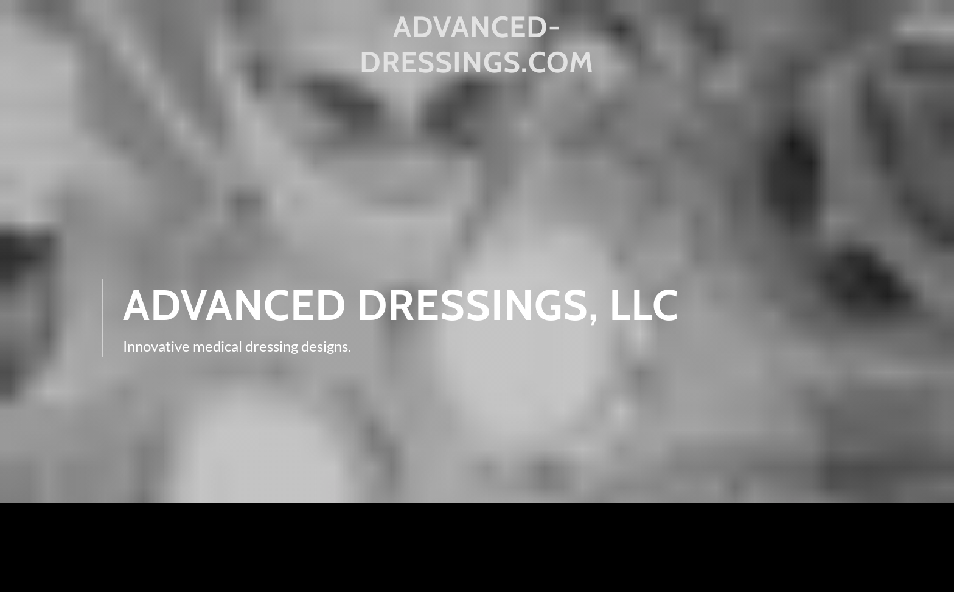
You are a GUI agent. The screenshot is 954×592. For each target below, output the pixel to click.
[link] (477, 68)
